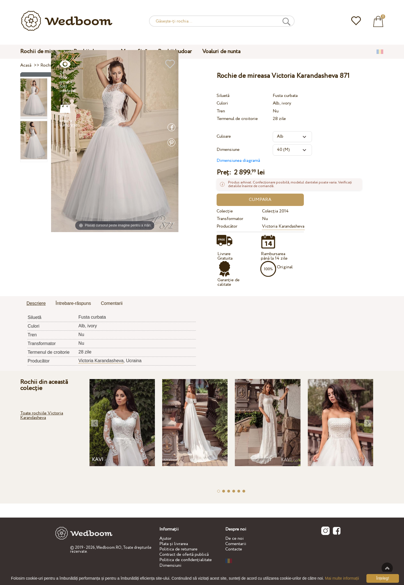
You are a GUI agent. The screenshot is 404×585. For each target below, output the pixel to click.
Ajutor (165, 538)
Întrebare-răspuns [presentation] (73, 303)
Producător (227, 226)
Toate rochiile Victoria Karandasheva (41, 415)
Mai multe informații (342, 578)
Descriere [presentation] (35, 303)
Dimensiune (228, 149)
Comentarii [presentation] (112, 303)
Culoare (224, 136)
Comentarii (235, 544)
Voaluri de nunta (221, 51)
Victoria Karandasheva (283, 226)
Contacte (233, 549)
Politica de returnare (178, 549)
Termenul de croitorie (237, 118)
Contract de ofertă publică (184, 554)
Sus (387, 568)
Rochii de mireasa (41, 51)
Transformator (230, 218)
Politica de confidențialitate (185, 560)
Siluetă (223, 95)
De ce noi (234, 538)
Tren (221, 111)
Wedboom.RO (108, 547)
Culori (222, 103)
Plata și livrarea (173, 544)
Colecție (225, 211)
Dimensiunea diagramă (238, 160)
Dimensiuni (170, 565)
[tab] (36, 303)
